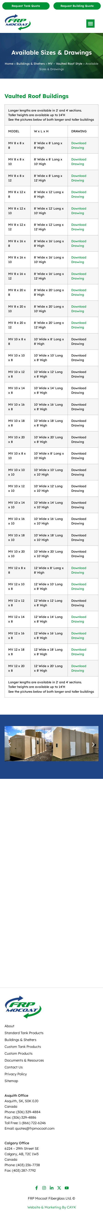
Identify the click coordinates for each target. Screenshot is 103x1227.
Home (9, 63)
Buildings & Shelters (30, 63)
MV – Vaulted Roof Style (65, 63)
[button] (90, 23)
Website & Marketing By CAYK (51, 1207)
